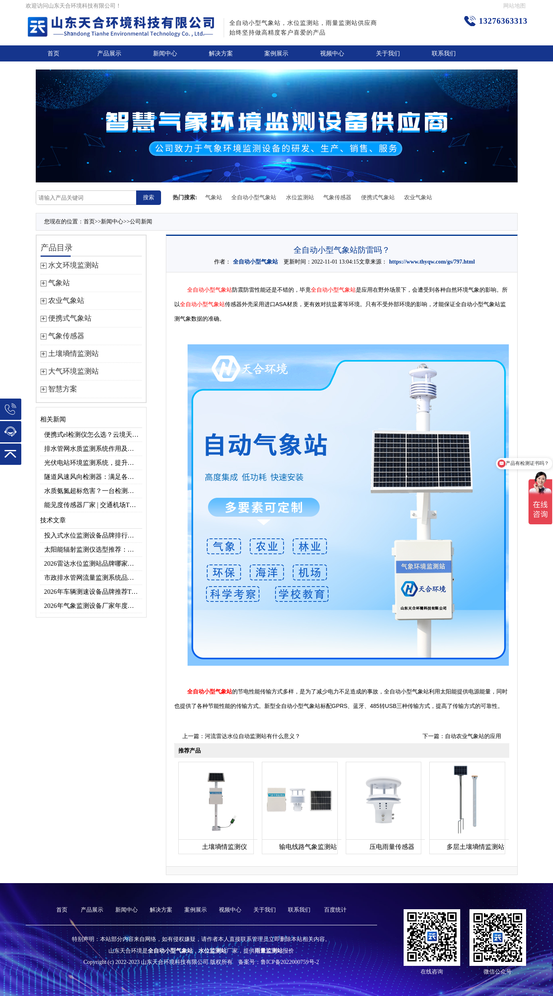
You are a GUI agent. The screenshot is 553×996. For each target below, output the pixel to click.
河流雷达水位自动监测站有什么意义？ (252, 736)
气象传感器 (337, 197)
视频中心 (332, 53)
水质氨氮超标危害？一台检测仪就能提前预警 (93, 490)
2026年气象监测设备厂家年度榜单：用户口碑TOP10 (93, 605)
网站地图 (514, 6)
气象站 (213, 197)
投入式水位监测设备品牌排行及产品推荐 (93, 535)
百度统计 (335, 910)
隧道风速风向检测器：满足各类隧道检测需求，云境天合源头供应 (93, 476)
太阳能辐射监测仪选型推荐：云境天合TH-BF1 (93, 549)
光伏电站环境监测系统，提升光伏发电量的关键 (93, 462)
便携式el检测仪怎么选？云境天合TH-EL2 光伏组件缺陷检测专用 (93, 434)
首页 (53, 53)
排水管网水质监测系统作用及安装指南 (93, 448)
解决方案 (221, 53)
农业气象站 (418, 197)
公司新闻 (141, 222)
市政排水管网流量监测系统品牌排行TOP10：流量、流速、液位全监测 (93, 577)
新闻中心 (165, 53)
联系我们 (444, 53)
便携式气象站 (378, 197)
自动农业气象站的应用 (473, 736)
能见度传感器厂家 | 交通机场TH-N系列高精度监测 (93, 504)
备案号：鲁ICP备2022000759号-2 (278, 962)
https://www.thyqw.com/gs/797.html (432, 262)
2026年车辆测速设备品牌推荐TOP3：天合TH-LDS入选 (93, 591)
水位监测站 (300, 197)
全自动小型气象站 (253, 197)
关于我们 (388, 53)
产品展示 (109, 53)
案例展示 (276, 53)
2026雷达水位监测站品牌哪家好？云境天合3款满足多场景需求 (93, 563)
